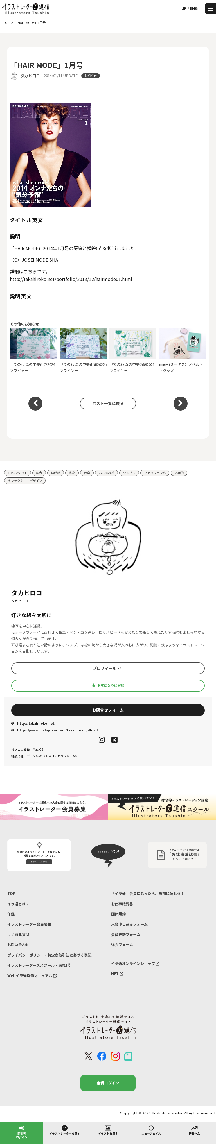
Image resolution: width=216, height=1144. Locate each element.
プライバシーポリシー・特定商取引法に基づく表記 (49, 955)
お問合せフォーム (108, 710)
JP (184, 8)
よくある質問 (18, 934)
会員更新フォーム (125, 934)
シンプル (129, 472)
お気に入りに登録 (108, 685)
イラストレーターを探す (64, 1130)
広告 (39, 472)
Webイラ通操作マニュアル (32, 975)
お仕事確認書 (122, 904)
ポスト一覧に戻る (108, 403)
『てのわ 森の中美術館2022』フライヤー (83, 350)
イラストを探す (108, 1130)
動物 (72, 472)
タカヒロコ (30, 75)
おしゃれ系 (106, 472)
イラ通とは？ (18, 904)
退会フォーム (122, 944)
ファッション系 (155, 472)
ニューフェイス (151, 1130)
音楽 (87, 472)
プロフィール (107, 668)
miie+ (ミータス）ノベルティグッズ (182, 350)
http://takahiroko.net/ (33, 723)
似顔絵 (55, 472)
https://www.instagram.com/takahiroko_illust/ (54, 730)
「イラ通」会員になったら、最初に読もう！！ (149, 893)
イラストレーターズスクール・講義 (38, 965)
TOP (11, 893)
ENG (194, 8)
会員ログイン (108, 1083)
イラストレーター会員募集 (29, 924)
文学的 (179, 472)
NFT (117, 973)
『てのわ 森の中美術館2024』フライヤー (33, 350)
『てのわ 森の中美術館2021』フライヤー (133, 350)
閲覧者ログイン (21, 1131)
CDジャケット (17, 472)
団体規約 (118, 914)
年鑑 (11, 914)
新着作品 (194, 1130)
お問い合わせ (18, 944)
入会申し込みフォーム (129, 924)
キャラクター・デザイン (25, 480)
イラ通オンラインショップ (135, 963)
